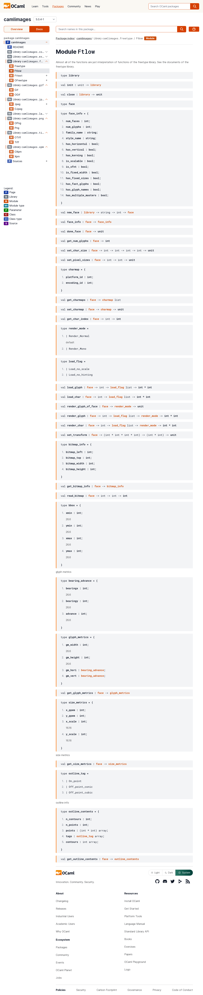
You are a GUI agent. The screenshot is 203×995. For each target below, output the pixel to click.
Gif (16, 89)
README (18, 47)
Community (74, 6)
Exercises (129, 946)
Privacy (157, 990)
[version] (45, 19)
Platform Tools (133, 916)
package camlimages (16, 38)
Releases (61, 908)
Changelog (62, 901)
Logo (127, 969)
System (184, 872)
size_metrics (117, 764)
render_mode (123, 406)
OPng (18, 123)
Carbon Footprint (107, 990)
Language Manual (134, 923)
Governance (135, 990)
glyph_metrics (120, 693)
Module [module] (150, 38)
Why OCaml (62, 931)
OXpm (18, 151)
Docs (39, 29)
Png (17, 127)
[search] (194, 6)
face (131, 212)
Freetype (20, 66)
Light (155, 872)
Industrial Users (65, 916)
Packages (58, 6)
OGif (17, 94)
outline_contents (127, 859)
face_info (104, 221)
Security (81, 990)
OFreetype (21, 80)
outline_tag (84, 836)
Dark (169, 872)
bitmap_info (115, 486)
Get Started (131, 908)
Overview (17, 29)
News (88, 6)
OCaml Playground (135, 961)
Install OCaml (132, 901)
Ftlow (18, 70)
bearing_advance (92, 670)
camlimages (17, 19)
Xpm (17, 156)
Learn (35, 6)
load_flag (117, 387)
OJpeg (18, 108)
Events (60, 962)
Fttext (18, 75)
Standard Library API (136, 931)
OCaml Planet (64, 970)
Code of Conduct (182, 990)
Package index (65, 38)
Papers (128, 954)
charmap (107, 299)
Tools (45, 6)
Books (128, 939)
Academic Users (65, 923)
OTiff (18, 137)
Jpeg (17, 104)
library (95, 85)
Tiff (17, 142)
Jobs (59, 977)
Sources (17, 161)
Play (97, 6)
